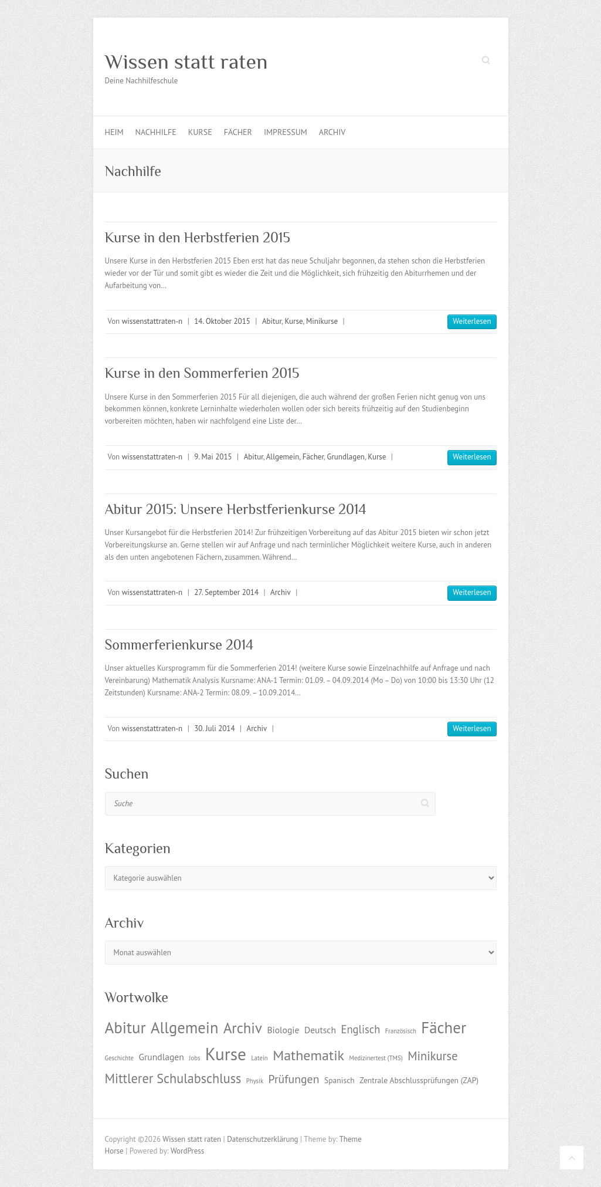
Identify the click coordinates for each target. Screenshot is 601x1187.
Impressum (285, 132)
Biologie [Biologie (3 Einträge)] (283, 1030)
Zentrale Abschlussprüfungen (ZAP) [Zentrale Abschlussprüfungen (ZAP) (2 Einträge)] (418, 1080)
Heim (114, 132)
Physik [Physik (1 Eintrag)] (254, 1081)
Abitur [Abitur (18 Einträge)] (125, 1027)
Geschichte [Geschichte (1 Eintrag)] (119, 1058)
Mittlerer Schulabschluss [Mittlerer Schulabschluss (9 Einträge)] (173, 1078)
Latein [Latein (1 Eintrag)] (259, 1058)
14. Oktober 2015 (222, 321)
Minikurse (322, 321)
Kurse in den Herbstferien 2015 (197, 237)
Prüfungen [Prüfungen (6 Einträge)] (294, 1078)
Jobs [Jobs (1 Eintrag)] (194, 1058)
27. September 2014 (226, 592)
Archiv (332, 132)
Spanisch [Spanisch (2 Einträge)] (339, 1080)
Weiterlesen (472, 321)
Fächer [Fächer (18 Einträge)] (443, 1027)
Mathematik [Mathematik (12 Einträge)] (308, 1055)
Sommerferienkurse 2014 (179, 644)
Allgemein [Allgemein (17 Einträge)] (184, 1027)
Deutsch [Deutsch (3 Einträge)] (320, 1030)
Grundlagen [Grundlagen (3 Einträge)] (161, 1057)
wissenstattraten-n (152, 321)
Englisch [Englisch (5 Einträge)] (360, 1029)
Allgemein (283, 457)
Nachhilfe (155, 132)
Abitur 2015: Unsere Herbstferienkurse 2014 (235, 509)
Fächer (238, 132)
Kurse (200, 132)
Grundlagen (345, 457)
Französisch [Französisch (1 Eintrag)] (400, 1031)
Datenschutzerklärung (262, 1139)
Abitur (271, 321)
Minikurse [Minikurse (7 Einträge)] (433, 1056)
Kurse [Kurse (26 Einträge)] (225, 1054)
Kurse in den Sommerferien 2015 (202, 373)
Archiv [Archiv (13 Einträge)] (242, 1028)
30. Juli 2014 (214, 728)
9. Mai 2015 (213, 457)
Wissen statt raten (186, 61)
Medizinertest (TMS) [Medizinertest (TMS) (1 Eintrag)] (376, 1058)
